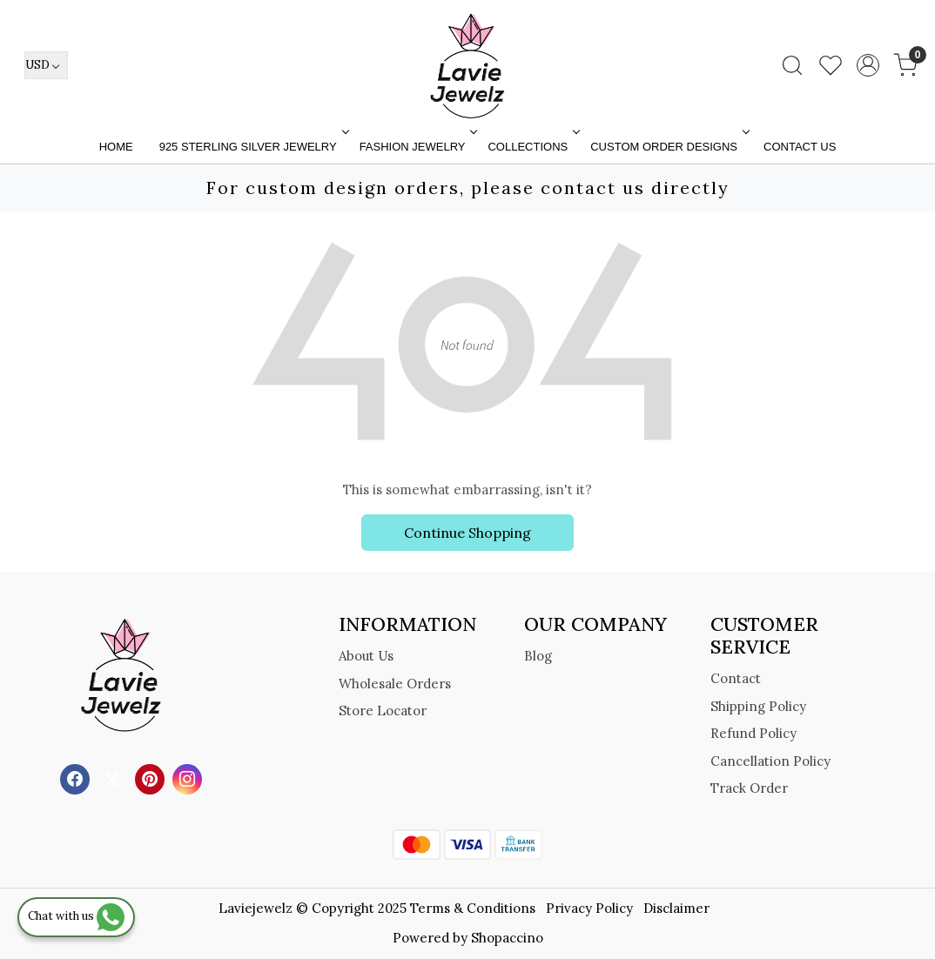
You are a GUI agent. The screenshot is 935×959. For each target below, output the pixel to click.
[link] (792, 65)
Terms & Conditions (472, 908)
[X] (114, 777)
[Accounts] (868, 65)
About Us (366, 655)
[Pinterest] (152, 777)
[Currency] (46, 65)
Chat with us (76, 916)
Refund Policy (753, 733)
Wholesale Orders (395, 683)
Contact (735, 678)
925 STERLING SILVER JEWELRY (252, 146)
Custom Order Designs (668, 146)
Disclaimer (676, 908)
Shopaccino (507, 937)
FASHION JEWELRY (417, 146)
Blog (538, 655)
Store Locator (383, 710)
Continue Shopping (467, 532)
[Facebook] (77, 777)
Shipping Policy (758, 706)
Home (116, 146)
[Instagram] (189, 777)
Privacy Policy (589, 908)
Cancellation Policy (770, 761)
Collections (532, 146)
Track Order (749, 788)
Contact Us (799, 146)
